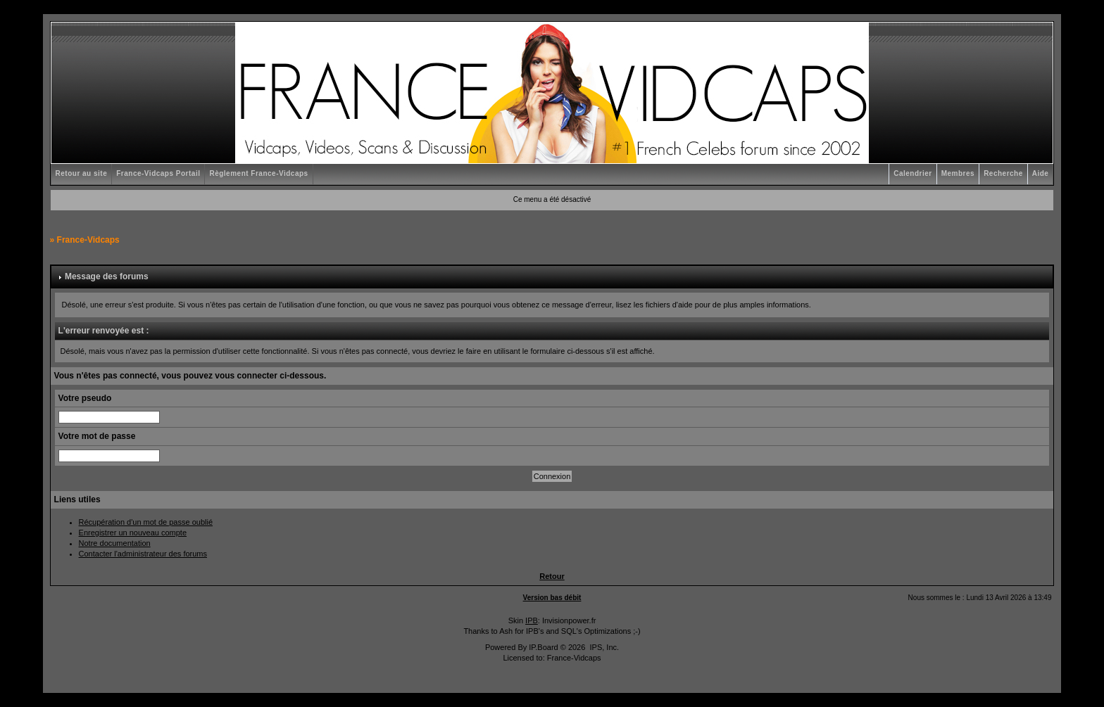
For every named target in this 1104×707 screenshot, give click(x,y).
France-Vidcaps (88, 240)
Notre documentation (115, 543)
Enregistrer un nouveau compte (133, 532)
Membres (957, 173)
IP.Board (543, 647)
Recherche (1003, 173)
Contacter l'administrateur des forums (143, 553)
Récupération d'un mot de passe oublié (146, 522)
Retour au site (82, 173)
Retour (551, 576)
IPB (531, 620)
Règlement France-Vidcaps (258, 173)
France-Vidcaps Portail (158, 173)
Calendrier (912, 173)
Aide (1040, 173)
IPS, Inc (603, 647)
